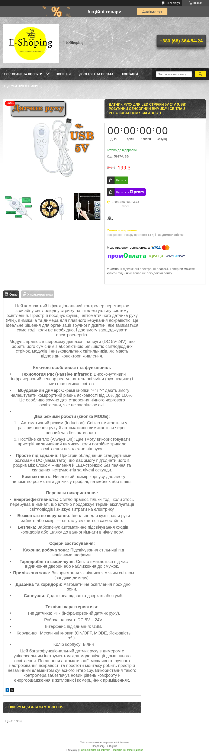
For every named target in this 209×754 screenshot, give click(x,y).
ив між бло (32, 465)
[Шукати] (200, 74)
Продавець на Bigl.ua (104, 746)
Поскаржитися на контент (94, 749)
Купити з (130, 192)
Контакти (130, 74)
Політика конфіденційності (128, 749)
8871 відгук (173, 2)
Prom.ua (124, 742)
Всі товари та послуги (23, 74)
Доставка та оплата (96, 74)
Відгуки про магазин (21, 86)
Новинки (63, 74)
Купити (121, 180)
